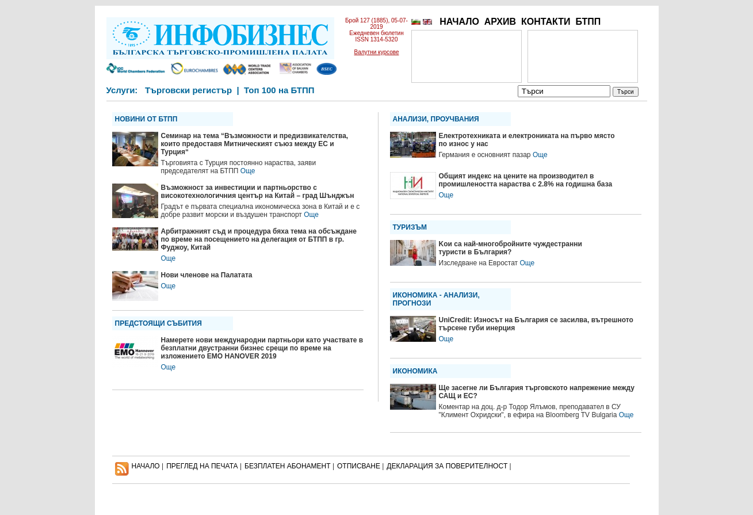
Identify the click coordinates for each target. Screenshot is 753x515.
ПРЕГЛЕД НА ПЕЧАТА (202, 466)
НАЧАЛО (459, 21)
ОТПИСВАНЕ (358, 466)
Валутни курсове (376, 52)
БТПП (588, 21)
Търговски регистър (188, 90)
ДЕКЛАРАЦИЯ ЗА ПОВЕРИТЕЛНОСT (447, 466)
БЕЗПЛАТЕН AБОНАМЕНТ (287, 466)
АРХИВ (500, 21)
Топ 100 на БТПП (279, 90)
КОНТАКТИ (546, 21)
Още (247, 171)
